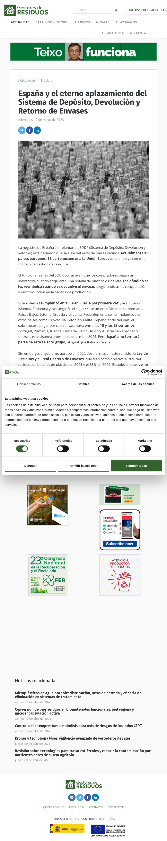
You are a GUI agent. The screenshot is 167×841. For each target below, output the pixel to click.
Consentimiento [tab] (29, 384)
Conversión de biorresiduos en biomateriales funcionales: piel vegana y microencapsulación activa (74, 711)
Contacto (96, 807)
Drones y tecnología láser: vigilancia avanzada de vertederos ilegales (72, 738)
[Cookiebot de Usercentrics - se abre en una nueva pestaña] (144, 372)
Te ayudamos (126, 22)
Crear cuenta (113, 33)
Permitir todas (136, 465)
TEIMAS (111, 819)
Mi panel (102, 22)
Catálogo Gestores (52, 22)
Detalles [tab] (83, 384)
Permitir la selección (83, 465)
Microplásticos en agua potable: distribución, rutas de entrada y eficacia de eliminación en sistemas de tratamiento (78, 695)
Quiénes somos (53, 807)
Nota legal (76, 807)
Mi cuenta (139, 33)
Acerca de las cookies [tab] (138, 384)
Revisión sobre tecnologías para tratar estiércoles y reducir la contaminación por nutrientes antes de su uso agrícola (83, 753)
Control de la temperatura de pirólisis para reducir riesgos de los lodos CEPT (78, 726)
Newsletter (116, 807)
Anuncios (82, 22)
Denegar (30, 465)
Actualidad (20, 22)
